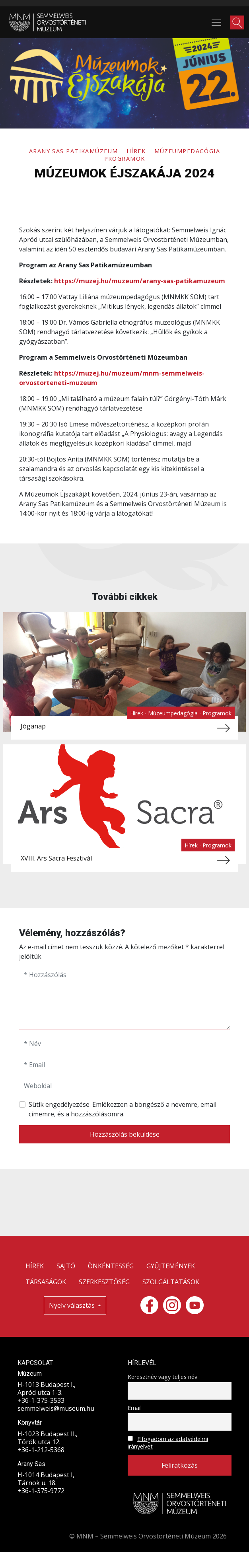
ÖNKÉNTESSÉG (111, 1266)
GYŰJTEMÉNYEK (170, 1266)
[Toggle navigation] (216, 22)
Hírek (137, 151)
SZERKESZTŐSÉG (104, 1281)
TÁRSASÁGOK (45, 1281)
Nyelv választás (72, 1305)
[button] (237, 22)
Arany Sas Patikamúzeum (74, 151)
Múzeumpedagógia (187, 151)
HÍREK (34, 1266)
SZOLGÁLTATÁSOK (170, 1281)
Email (135, 1408)
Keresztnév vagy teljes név (162, 1377)
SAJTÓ (65, 1266)
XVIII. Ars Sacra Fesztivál (56, 858)
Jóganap (33, 726)
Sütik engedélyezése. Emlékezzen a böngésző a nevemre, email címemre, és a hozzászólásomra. (122, 1109)
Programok (124, 158)
